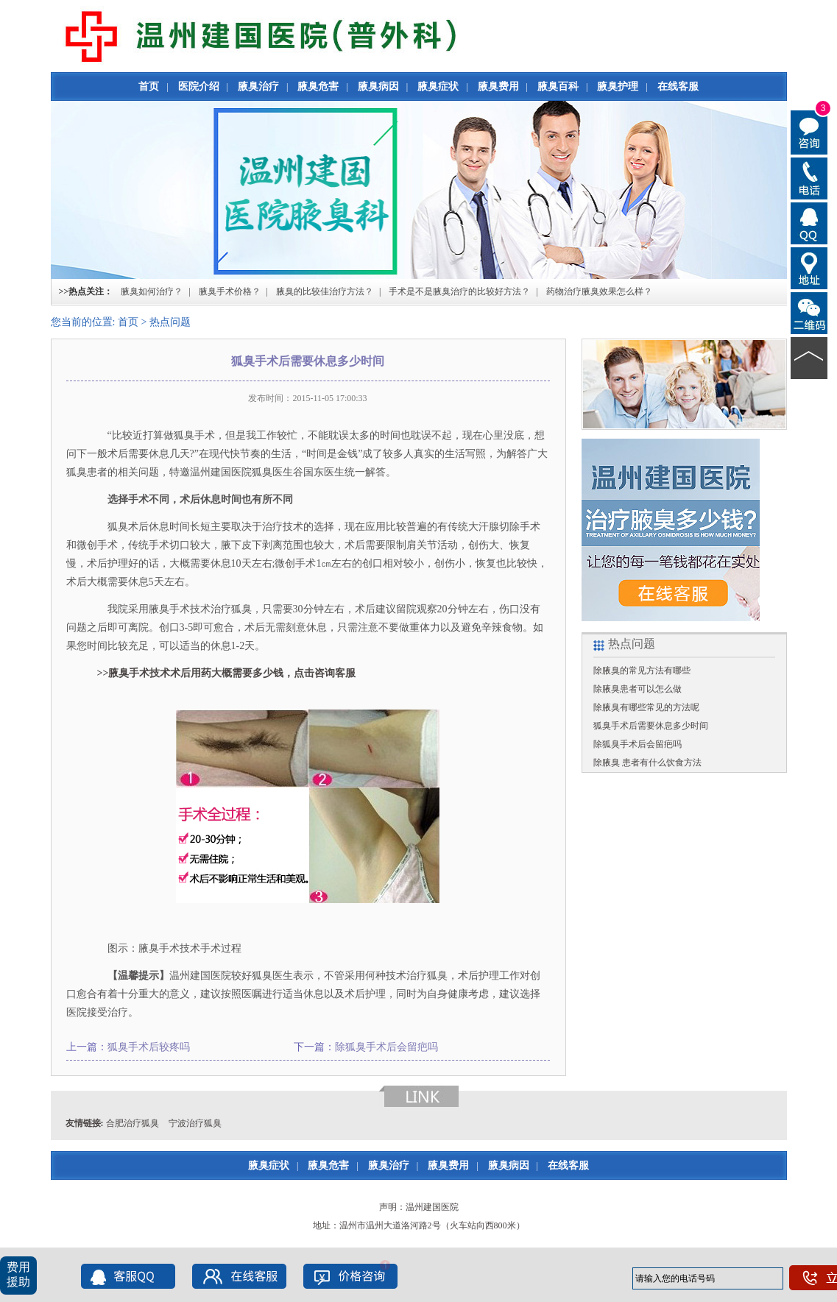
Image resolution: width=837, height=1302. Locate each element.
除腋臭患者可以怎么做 (637, 689)
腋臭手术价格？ (230, 291)
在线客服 (678, 86)
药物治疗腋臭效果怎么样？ (599, 291)
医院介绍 (198, 86)
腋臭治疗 (258, 86)
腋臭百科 (558, 86)
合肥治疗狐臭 (132, 1123)
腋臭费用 (498, 86)
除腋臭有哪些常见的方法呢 (646, 707)
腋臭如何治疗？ (152, 291)
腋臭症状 (438, 86)
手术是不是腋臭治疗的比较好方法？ (459, 291)
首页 (148, 86)
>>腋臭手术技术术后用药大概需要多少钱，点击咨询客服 (221, 673)
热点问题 (170, 322)
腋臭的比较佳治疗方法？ (324, 291)
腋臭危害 (318, 86)
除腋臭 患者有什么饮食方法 (647, 762)
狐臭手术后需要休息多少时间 (650, 726)
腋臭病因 (378, 86)
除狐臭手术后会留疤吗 (386, 1046)
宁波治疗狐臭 (195, 1123)
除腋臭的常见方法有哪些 (642, 670)
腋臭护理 (617, 86)
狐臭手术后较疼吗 (148, 1046)
